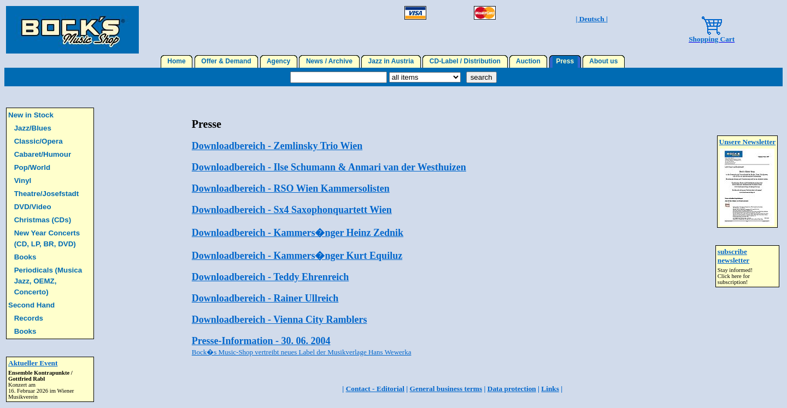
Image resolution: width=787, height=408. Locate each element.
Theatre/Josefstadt (46, 194)
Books (25, 257)
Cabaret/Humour (42, 154)
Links (550, 389)
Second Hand (31, 305)
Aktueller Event (32, 363)
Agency (278, 61)
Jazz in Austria (391, 61)
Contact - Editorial (375, 389)
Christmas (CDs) (42, 220)
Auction (528, 61)
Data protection (512, 389)
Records (28, 318)
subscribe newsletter (733, 255)
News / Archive (329, 61)
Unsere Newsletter (747, 142)
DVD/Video (32, 207)
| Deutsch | (591, 19)
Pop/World (32, 167)
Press (565, 61)
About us (603, 61)
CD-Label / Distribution (465, 61)
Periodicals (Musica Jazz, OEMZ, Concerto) (48, 281)
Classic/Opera (38, 141)
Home (177, 61)
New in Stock (31, 115)
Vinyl (23, 180)
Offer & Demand (226, 61)
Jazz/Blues (32, 128)
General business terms (446, 389)
